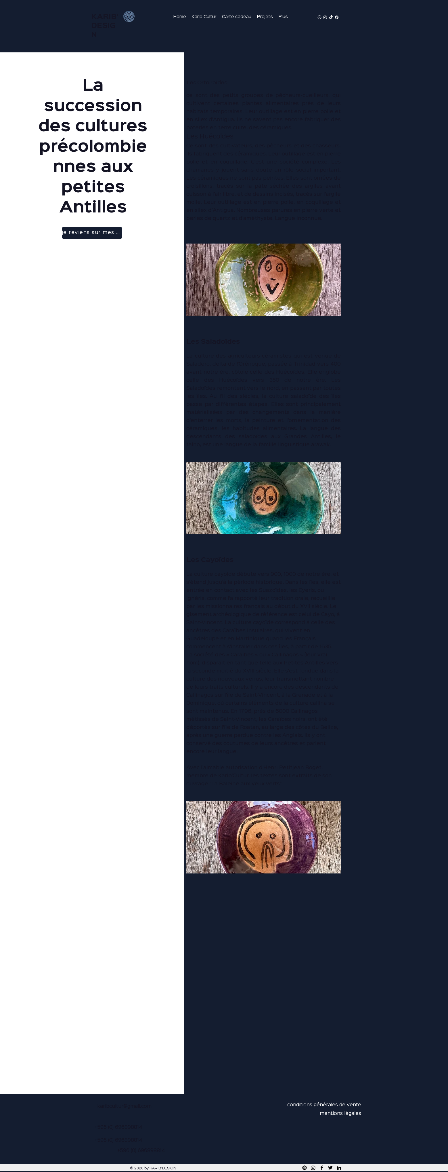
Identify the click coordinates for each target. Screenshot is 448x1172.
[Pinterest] (304, 1168)
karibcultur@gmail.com (124, 1106)
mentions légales (340, 1114)
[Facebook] (336, 17)
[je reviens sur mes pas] (92, 233)
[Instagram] (325, 17)
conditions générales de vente (324, 1105)
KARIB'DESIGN (104, 26)
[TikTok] (331, 17)
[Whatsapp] (319, 17)
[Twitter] (330, 1168)
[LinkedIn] (339, 1168)
